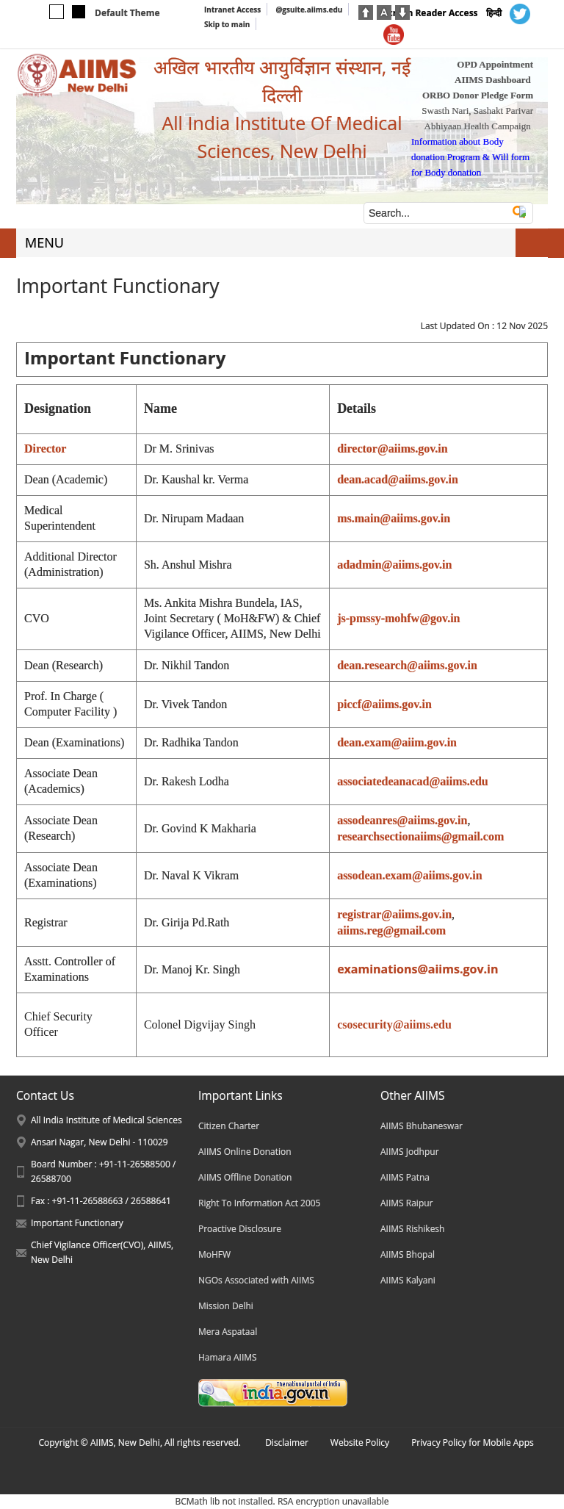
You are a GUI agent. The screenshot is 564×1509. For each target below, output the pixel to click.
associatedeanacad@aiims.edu (412, 781)
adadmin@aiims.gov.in (394, 564)
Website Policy (359, 1442)
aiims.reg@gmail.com (391, 930)
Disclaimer (286, 1442)
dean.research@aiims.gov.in (407, 665)
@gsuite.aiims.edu (308, 9)
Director (45, 448)
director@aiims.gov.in (392, 448)
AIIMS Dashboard (493, 79)
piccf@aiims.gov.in (384, 704)
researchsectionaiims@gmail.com (420, 836)
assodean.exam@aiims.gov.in (409, 875)
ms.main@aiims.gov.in (393, 518)
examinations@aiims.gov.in (417, 969)
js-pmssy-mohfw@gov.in (398, 618)
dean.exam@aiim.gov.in (397, 742)
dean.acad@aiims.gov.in (397, 479)
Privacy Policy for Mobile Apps (472, 1442)
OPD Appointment (495, 64)
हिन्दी (494, 13)
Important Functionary (77, 1223)
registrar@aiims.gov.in (394, 914)
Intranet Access (232, 9)
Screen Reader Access (430, 13)
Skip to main (227, 24)
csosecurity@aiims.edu (394, 1024)
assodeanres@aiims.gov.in (402, 820)
